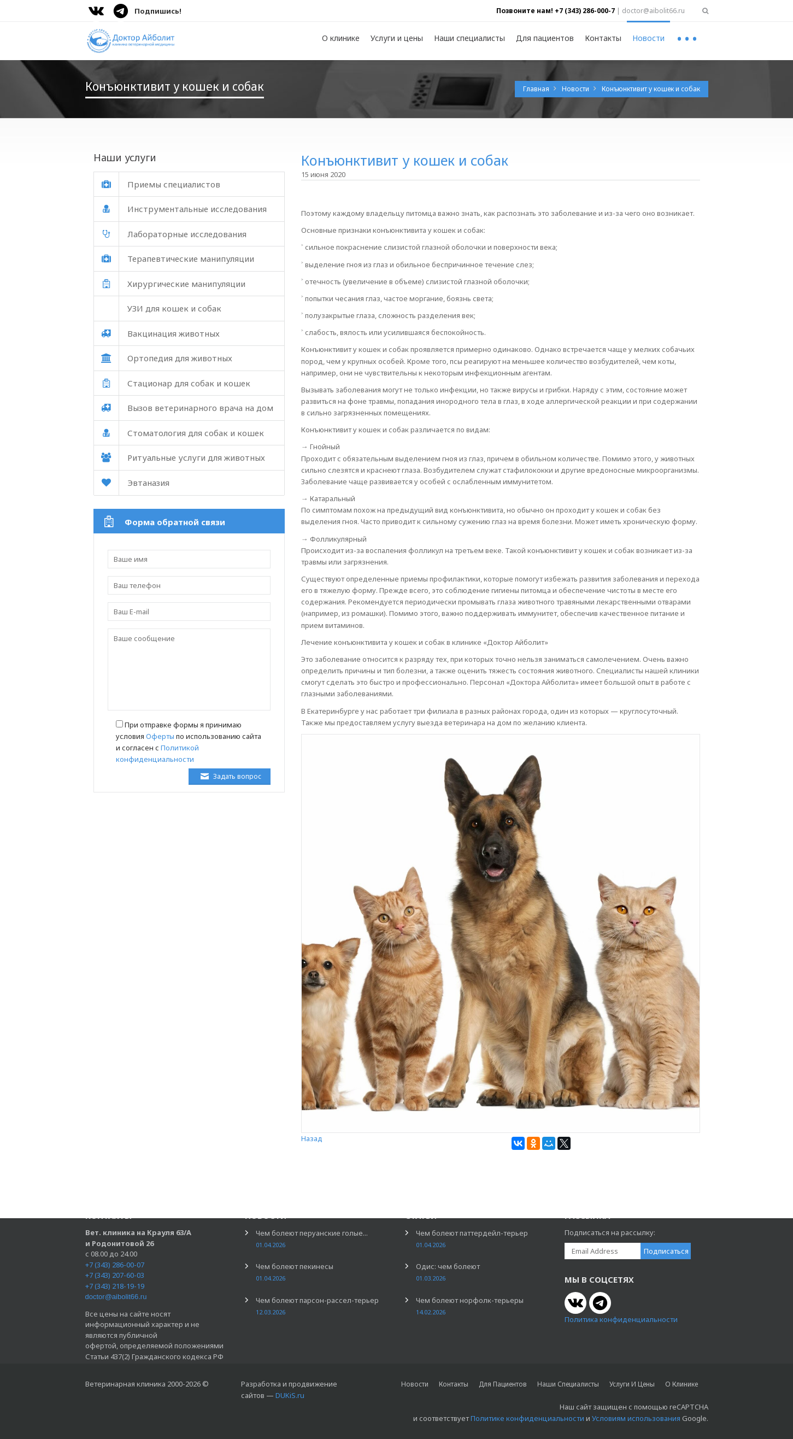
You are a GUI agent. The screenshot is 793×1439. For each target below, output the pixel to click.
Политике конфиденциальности (527, 1418)
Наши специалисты (469, 38)
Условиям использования (636, 1418)
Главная (537, 88)
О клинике (341, 38)
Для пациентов (545, 38)
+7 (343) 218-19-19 (114, 1286)
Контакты (603, 38)
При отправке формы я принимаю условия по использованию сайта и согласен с (188, 742)
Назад (311, 1138)
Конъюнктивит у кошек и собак (651, 88)
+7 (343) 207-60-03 (114, 1275)
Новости (648, 38)
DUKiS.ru (289, 1395)
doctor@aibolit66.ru (116, 1297)
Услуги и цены (397, 38)
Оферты (160, 736)
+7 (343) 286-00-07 (114, 1265)
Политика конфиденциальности (621, 1319)
